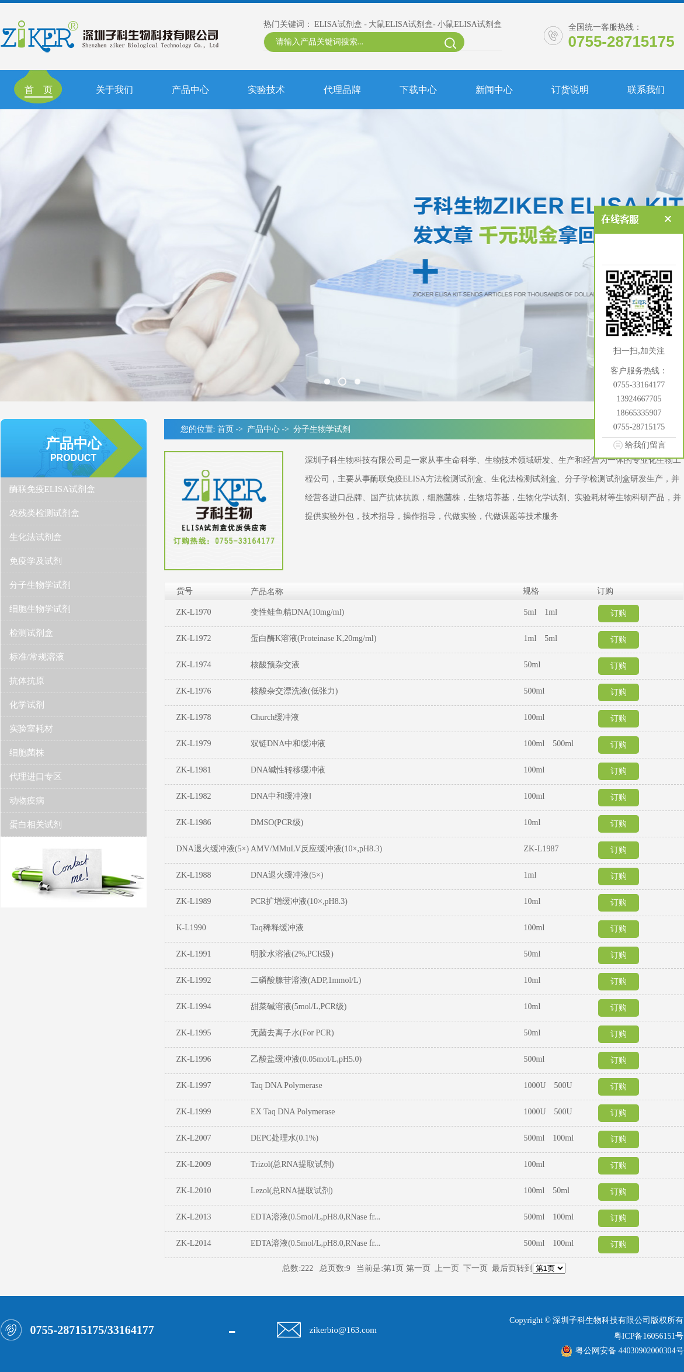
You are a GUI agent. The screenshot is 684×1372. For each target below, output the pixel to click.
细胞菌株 (26, 752)
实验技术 (266, 90)
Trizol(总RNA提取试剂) (292, 1164)
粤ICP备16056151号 (649, 1336)
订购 (618, 613)
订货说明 (570, 90)
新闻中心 (494, 90)
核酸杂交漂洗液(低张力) (294, 691)
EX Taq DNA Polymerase (293, 1111)
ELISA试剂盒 (338, 24)
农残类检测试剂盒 (44, 513)
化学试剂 (26, 704)
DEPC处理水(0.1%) (284, 1138)
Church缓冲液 (275, 717)
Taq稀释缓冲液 (277, 927)
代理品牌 (342, 90)
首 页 (39, 90)
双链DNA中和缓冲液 (288, 743)
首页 (225, 429)
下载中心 (418, 90)
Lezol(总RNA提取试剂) (292, 1190)
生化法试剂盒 (35, 537)
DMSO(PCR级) (277, 822)
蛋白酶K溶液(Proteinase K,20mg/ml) (313, 638)
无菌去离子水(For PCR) (292, 1032)
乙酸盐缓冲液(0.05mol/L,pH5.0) (306, 1059)
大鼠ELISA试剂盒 (401, 24)
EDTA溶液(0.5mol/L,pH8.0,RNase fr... (315, 1216)
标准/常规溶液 (36, 656)
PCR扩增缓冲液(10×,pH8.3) (299, 901)
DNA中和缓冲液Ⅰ (281, 796)
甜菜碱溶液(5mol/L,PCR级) (299, 1006)
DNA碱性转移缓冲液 (288, 769)
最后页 (504, 1268)
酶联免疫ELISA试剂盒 (52, 489)
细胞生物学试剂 (40, 609)
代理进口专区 (35, 776)
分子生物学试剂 (40, 585)
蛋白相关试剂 (35, 824)
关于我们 (114, 90)
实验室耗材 (31, 728)
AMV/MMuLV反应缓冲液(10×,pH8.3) (316, 848)
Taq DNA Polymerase (286, 1085)
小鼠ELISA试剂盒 (470, 24)
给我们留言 (645, 444)
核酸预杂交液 (275, 664)
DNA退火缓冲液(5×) (287, 875)
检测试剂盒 (31, 633)
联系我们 (646, 90)
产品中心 (190, 90)
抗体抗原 (26, 680)
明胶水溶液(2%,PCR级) (292, 954)
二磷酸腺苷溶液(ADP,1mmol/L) (306, 980)
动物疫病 (26, 800)
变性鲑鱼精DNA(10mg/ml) (297, 612)
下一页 (475, 1268)
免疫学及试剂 (35, 561)
